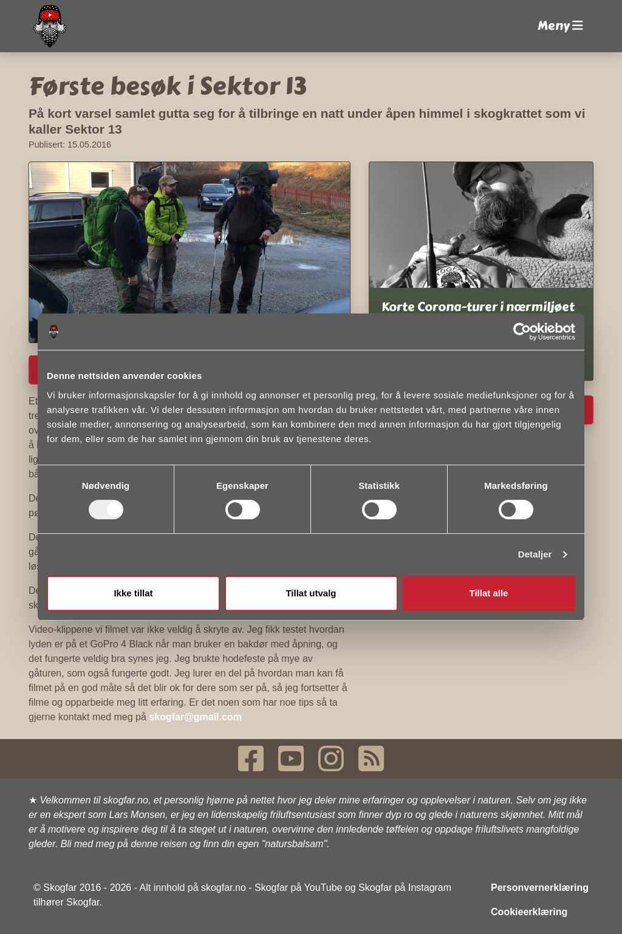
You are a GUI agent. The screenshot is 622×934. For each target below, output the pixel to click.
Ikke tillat (133, 593)
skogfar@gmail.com (195, 717)
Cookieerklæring (529, 912)
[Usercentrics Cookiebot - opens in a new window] (522, 331)
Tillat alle (489, 593)
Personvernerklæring (540, 887)
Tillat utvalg (310, 593)
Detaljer (535, 554)
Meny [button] (560, 25)
